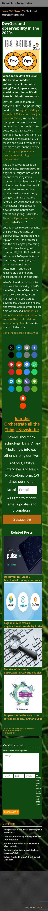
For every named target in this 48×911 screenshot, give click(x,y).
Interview (11, 728)
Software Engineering (8, 731)
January (18, 11)
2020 (11, 11)
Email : (12, 489)
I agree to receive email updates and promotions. (22, 504)
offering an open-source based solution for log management (19, 155)
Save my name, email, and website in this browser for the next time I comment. (38, 791)
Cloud (6, 728)
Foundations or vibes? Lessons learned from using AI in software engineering (21, 844)
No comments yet (10, 733)
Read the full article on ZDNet (20, 332)
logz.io (23, 110)
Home (4, 11)
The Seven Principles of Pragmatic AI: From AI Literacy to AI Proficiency (22, 858)
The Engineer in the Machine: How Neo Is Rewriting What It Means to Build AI (23, 831)
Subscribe (22, 519)
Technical (18, 731)
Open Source (30, 728)
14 (24, 11)
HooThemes (38, 907)
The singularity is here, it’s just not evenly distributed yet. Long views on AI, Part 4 (22, 851)
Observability (22, 728)
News (16, 728)
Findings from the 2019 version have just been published (22, 114)
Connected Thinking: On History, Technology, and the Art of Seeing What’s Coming (22, 838)
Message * (21, 762)
